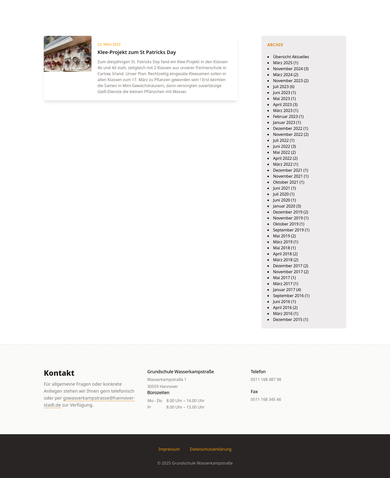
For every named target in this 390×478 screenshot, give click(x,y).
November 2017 (288, 271)
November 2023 (288, 80)
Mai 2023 (281, 98)
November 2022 (288, 134)
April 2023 (282, 104)
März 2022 (282, 164)
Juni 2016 (281, 301)
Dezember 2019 (287, 212)
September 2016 (288, 295)
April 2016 (282, 307)
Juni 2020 (281, 200)
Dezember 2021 (287, 170)
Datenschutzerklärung (210, 449)
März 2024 (282, 74)
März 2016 (282, 313)
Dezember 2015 (287, 319)
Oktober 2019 (286, 224)
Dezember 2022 (287, 128)
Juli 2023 (281, 86)
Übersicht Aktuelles (291, 56)
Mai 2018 (281, 248)
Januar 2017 (284, 289)
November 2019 (288, 218)
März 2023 (282, 110)
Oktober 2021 (286, 182)
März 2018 (282, 260)
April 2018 (282, 254)
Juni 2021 (281, 188)
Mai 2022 (281, 152)
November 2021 (288, 176)
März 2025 (282, 62)
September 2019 (288, 230)
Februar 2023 (285, 116)
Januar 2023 (284, 122)
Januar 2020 (284, 206)
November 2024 (288, 68)
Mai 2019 (281, 236)
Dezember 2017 (287, 265)
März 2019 (282, 242)
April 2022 (282, 158)
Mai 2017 (281, 277)
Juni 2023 (281, 92)
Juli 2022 (281, 140)
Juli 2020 (281, 194)
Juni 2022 (281, 146)
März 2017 (282, 283)
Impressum (169, 449)
